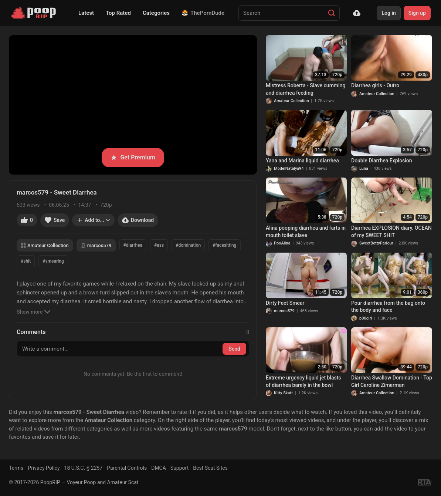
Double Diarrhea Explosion (381, 160)
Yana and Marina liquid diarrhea (302, 160)
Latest (86, 13)
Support (179, 468)
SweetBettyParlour (376, 243)
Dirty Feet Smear (285, 303)
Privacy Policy (44, 468)
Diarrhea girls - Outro (375, 85)
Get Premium (133, 157)
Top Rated (118, 13)
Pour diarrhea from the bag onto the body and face (388, 306)
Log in (388, 13)
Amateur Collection (45, 245)
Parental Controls (127, 468)
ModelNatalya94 (289, 168)
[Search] (331, 13)
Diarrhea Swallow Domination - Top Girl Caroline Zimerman (391, 381)
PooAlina (282, 243)
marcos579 (96, 245)
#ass (159, 245)
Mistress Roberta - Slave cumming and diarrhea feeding (305, 89)
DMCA (158, 468)
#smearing (53, 261)
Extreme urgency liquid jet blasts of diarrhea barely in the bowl (303, 381)
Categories (156, 13)
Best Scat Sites (210, 468)
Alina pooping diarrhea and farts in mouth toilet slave (306, 231)
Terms (16, 468)
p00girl (365, 318)
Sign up (417, 13)
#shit (26, 261)
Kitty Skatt (283, 393)
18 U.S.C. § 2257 (83, 468)
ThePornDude (203, 13)
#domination (188, 245)
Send (234, 349)
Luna (363, 168)
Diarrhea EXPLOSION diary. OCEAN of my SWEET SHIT (391, 231)
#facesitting (224, 245)
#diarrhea (133, 245)
